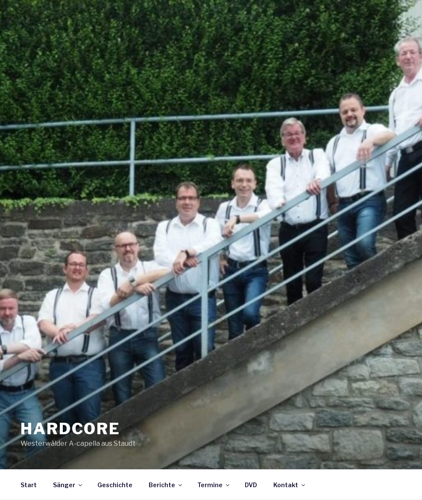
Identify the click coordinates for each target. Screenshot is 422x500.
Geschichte (114, 484)
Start (29, 484)
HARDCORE (70, 428)
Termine (214, 484)
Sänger (68, 484)
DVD (251, 484)
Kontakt (289, 484)
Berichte (166, 484)
